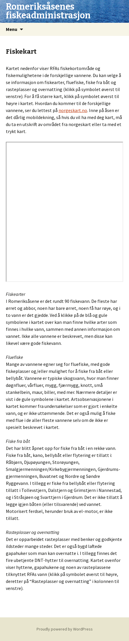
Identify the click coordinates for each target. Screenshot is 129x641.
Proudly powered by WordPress (65, 629)
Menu (11, 29)
